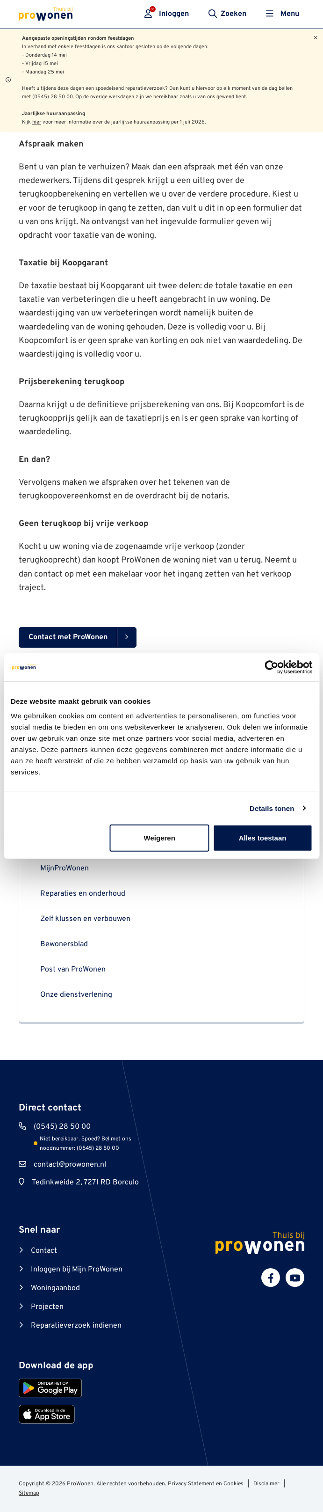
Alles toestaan (263, 838)
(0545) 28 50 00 (62, 1127)
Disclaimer (266, 1484)
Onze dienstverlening (76, 995)
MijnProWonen (64, 868)
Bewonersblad (64, 944)
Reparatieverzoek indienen (76, 1325)
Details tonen (272, 808)
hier (36, 122)
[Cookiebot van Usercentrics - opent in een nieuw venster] (271, 667)
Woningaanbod (55, 1288)
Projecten (47, 1307)
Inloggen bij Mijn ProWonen (76, 1269)
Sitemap (29, 1493)
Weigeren (159, 838)
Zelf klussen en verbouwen (85, 919)
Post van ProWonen (73, 969)
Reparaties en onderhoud (82, 893)
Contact (44, 1251)
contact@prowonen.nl (70, 1164)
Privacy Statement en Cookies (206, 1484)
